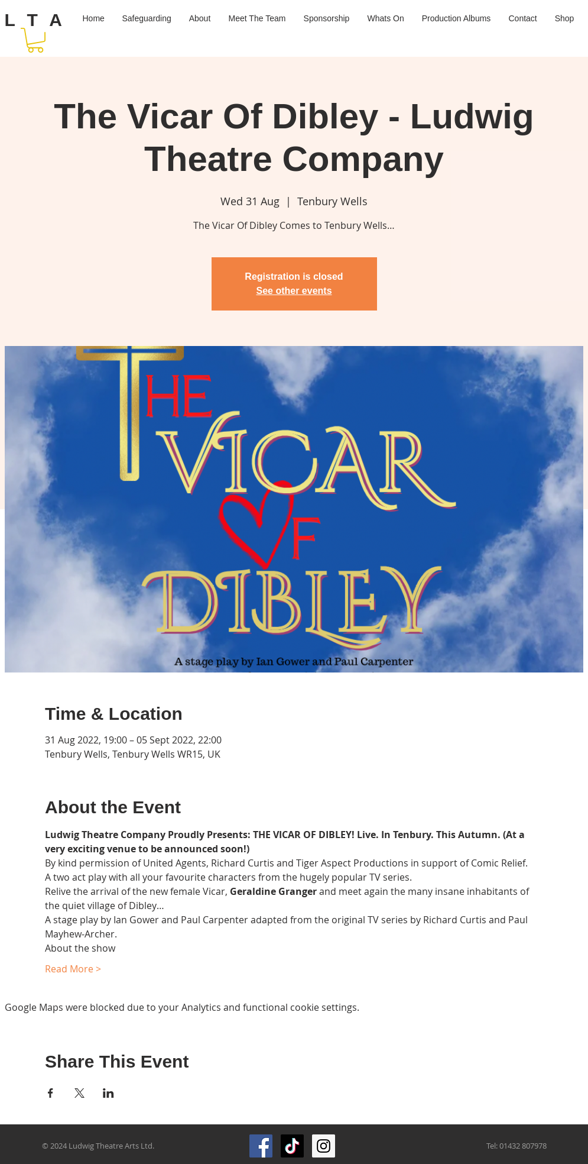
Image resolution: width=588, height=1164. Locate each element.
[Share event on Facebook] (50, 1093)
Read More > (73, 968)
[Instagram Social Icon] (323, 1145)
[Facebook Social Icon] (260, 1145)
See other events (294, 291)
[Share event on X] (79, 1093)
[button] (35, 40)
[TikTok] (292, 1145)
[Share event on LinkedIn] (108, 1093)
